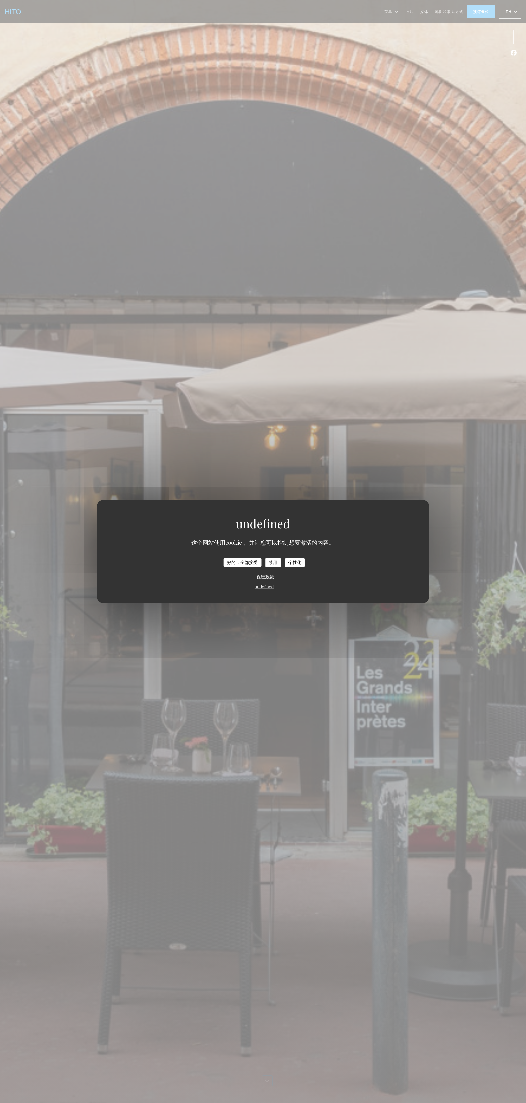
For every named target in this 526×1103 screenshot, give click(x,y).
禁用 (273, 562)
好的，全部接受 (242, 562)
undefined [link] (264, 586)
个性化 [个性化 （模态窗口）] (294, 562)
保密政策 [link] (265, 576)
